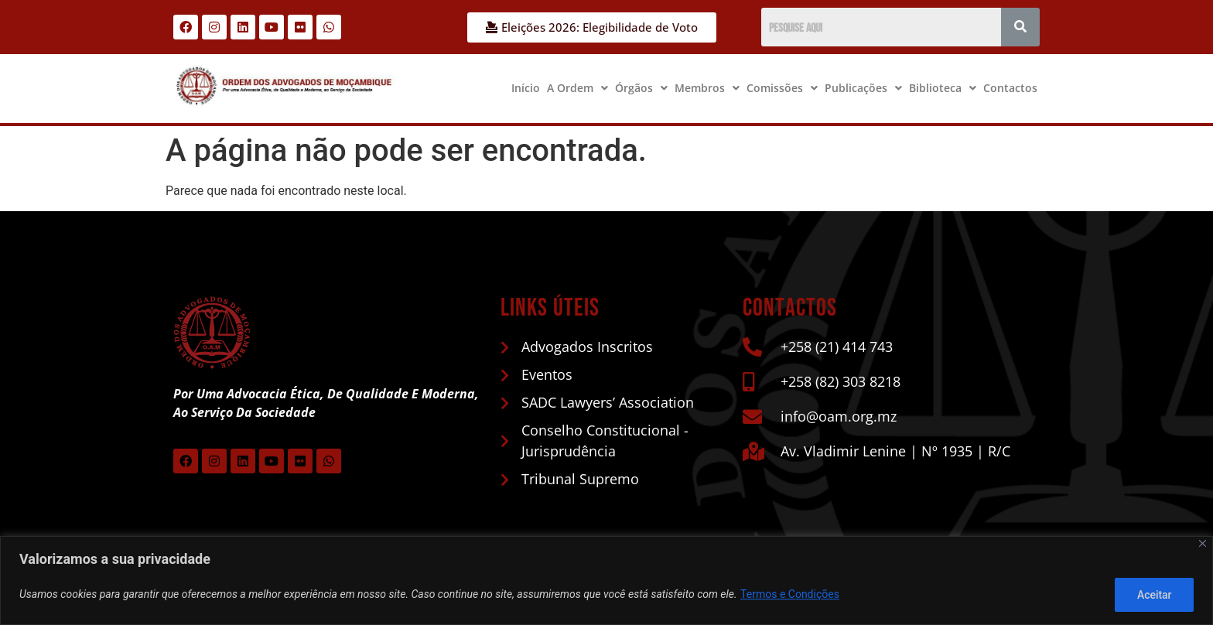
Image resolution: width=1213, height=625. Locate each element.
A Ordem (577, 87)
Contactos (1010, 87)
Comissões (782, 87)
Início (525, 87)
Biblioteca (942, 87)
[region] (606, 580)
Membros (707, 87)
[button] (577, 88)
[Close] (1202, 543)
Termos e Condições (789, 595)
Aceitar (1153, 595)
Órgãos (641, 87)
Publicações (863, 87)
